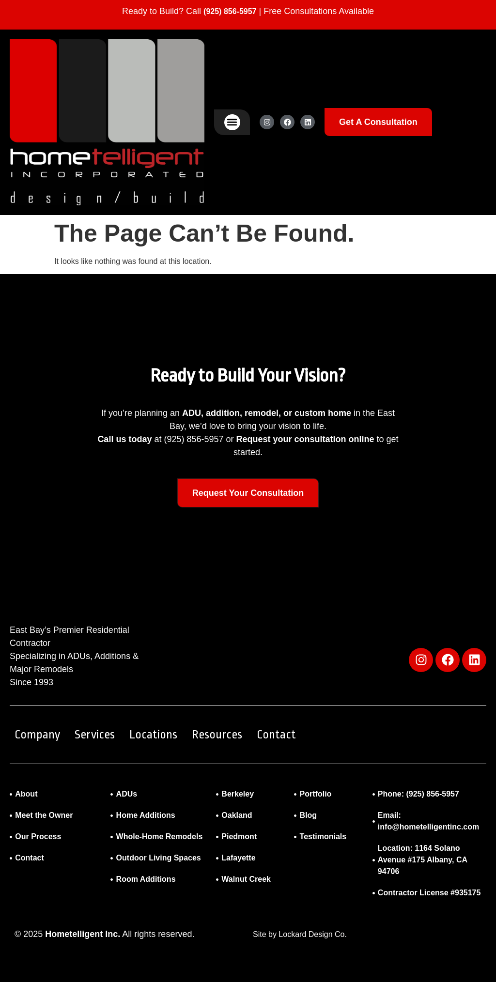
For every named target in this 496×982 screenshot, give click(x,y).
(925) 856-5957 (229, 11)
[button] (232, 122)
